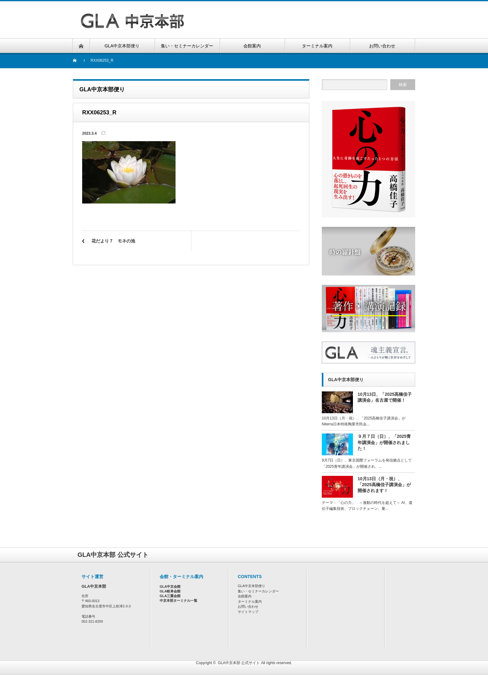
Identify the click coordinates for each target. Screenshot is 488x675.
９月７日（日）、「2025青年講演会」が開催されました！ (384, 442)
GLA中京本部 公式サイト (239, 663)
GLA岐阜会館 (170, 591)
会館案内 (244, 596)
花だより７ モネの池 (113, 240)
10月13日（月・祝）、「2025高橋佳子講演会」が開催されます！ (384, 484)
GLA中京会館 (170, 586)
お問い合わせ (248, 606)
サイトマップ (248, 612)
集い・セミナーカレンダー (258, 591)
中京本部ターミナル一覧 (178, 600)
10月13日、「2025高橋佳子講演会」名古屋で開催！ (385, 397)
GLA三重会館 (170, 596)
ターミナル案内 (250, 601)
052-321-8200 (92, 621)
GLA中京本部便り (251, 586)
